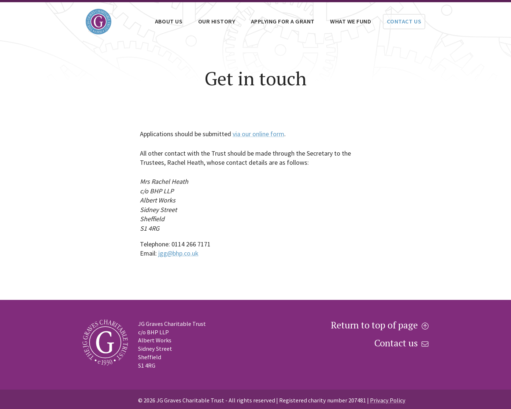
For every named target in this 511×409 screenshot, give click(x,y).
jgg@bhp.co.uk (178, 253)
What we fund (350, 21)
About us (169, 21)
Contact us (404, 21)
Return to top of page (380, 325)
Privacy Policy (388, 400)
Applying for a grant (283, 21)
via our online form (258, 134)
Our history (216, 21)
